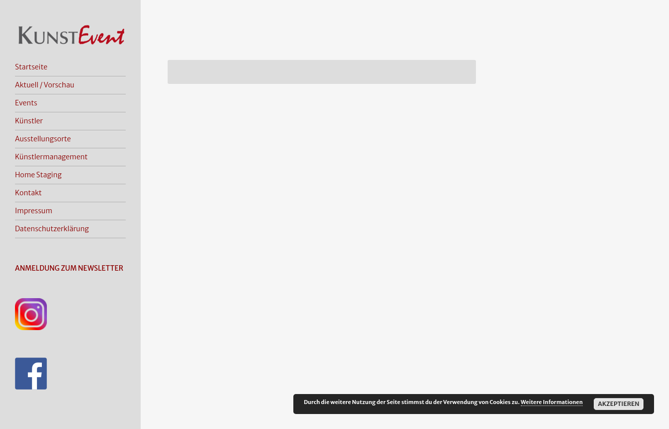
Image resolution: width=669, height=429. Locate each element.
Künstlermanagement (51, 156)
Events (26, 102)
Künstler (29, 120)
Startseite (31, 66)
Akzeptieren (618, 404)
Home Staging (38, 174)
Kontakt (28, 192)
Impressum (33, 210)
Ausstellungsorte (43, 138)
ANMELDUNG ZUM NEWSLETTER (69, 268)
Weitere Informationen (552, 402)
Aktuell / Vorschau (44, 84)
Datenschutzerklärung (52, 228)
